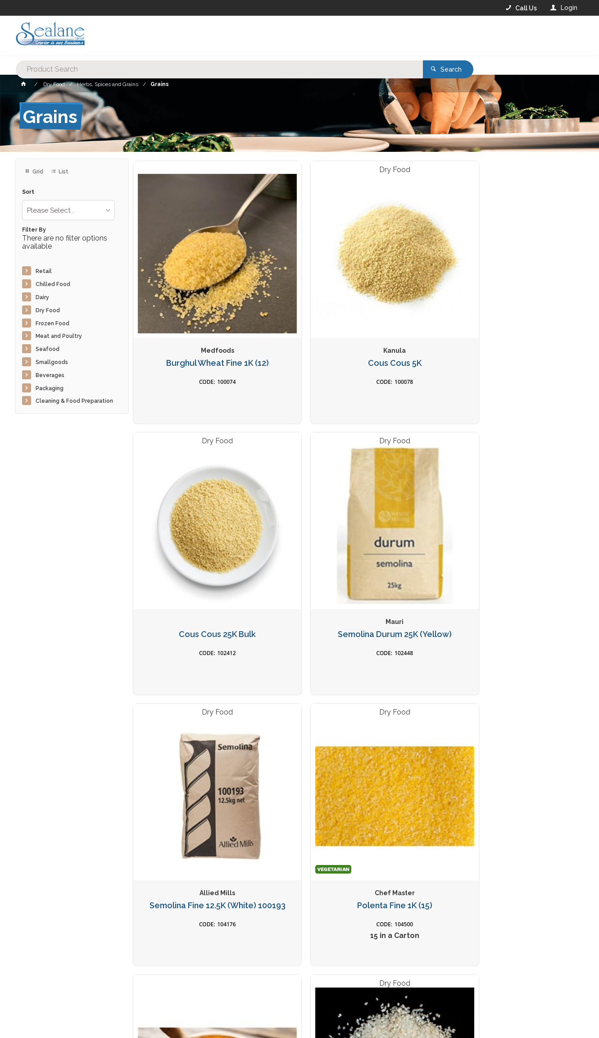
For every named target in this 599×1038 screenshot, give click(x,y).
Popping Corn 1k (413, 712)
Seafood (47, 349)
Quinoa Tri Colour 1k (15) (527, 712)
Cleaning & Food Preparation (74, 401)
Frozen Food (52, 323)
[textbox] (263, 36)
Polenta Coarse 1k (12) (413, 504)
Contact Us (39, 982)
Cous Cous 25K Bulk (413, 296)
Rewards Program (438, 983)
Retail (44, 271)
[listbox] (68, 210)
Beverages (50, 375)
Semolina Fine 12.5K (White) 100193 (186, 509)
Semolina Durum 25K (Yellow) (527, 301)
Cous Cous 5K (299, 296)
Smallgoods (52, 362)
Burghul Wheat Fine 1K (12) (185, 301)
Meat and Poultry (59, 336)
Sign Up (509, 838)
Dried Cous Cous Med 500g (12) (299, 717)
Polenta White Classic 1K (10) (527, 509)
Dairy (42, 297)
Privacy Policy (343, 856)
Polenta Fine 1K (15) (299, 504)
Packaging (50, 388)
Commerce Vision (67, 1016)
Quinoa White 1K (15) (185, 712)
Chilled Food (53, 284)
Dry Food (48, 310)
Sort (28, 192)
